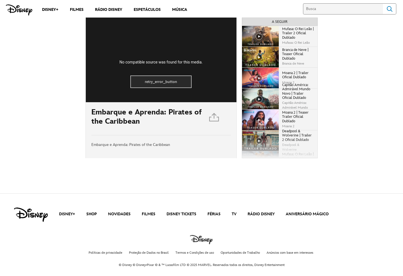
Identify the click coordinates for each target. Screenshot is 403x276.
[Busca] (343, 8)
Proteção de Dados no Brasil (149, 253)
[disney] (31, 214)
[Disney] (19, 10)
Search (389, 9)
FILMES (148, 214)
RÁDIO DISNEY (261, 214)
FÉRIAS (214, 214)
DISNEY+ (67, 214)
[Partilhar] (214, 119)
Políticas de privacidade (105, 253)
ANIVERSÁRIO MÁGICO (307, 214)
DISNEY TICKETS (181, 214)
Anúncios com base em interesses (290, 253)
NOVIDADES (119, 214)
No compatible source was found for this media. (161, 62)
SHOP (91, 214)
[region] (161, 60)
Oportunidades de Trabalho (240, 253)
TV (234, 214)
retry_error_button (161, 81)
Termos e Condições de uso (194, 253)
